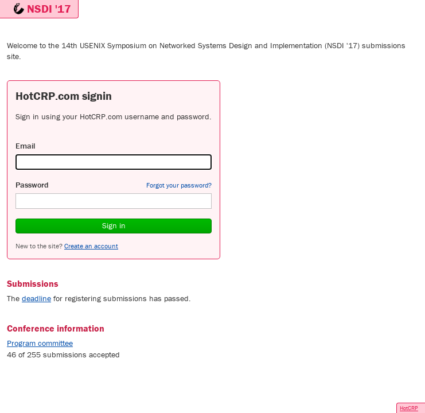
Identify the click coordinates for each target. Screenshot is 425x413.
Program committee (40, 343)
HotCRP (409, 408)
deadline (36, 298)
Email (25, 146)
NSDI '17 (49, 8)
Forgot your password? (179, 185)
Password (32, 185)
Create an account (91, 245)
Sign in (114, 225)
